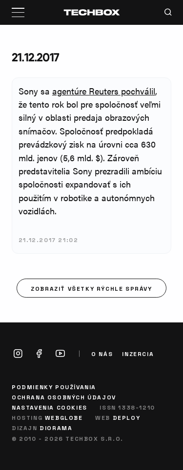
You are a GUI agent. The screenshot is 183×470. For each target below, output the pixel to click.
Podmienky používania (54, 386)
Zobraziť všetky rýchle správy (91, 288)
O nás (102, 353)
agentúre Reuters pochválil (103, 91)
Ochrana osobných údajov (64, 397)
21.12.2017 (35, 57)
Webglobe (64, 417)
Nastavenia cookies (49, 407)
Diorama (56, 427)
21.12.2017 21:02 (49, 239)
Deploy (127, 417)
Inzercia (138, 353)
